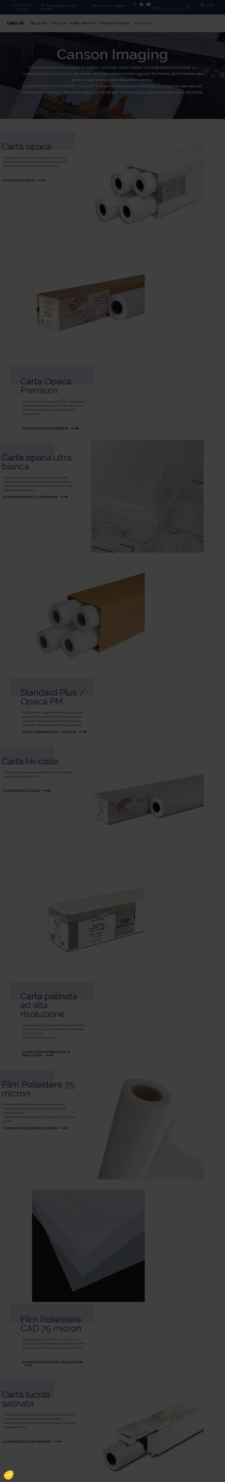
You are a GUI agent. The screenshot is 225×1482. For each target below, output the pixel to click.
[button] (9, 1475)
